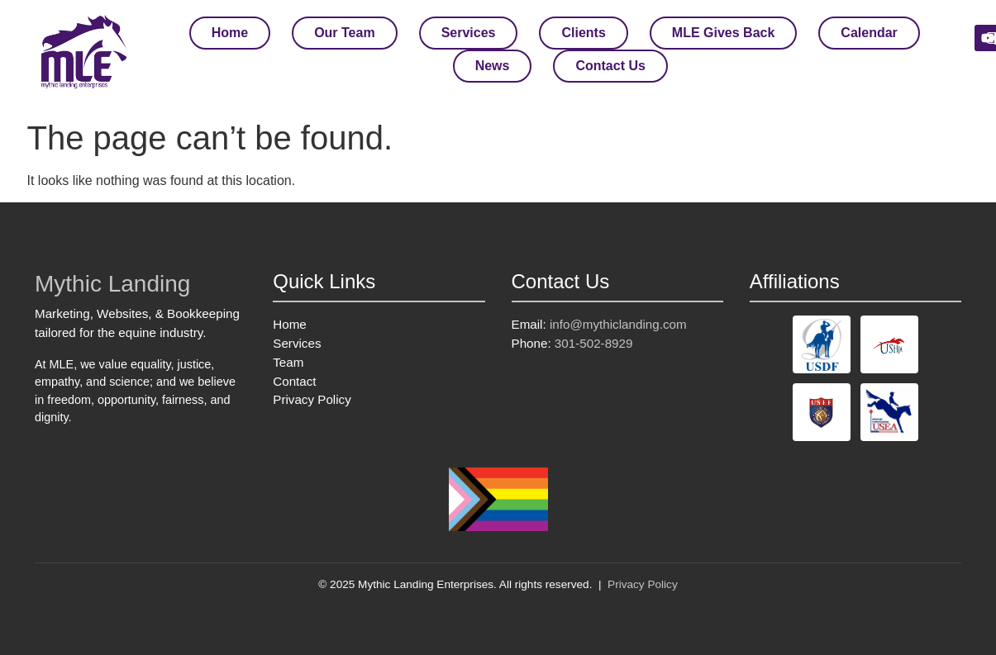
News (492, 66)
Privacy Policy (312, 399)
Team (288, 362)
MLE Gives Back (723, 33)
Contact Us (610, 66)
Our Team (344, 33)
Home (230, 33)
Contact (294, 381)
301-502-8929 (594, 343)
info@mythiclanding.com (618, 324)
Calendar (869, 33)
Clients (583, 33)
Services (468, 33)
